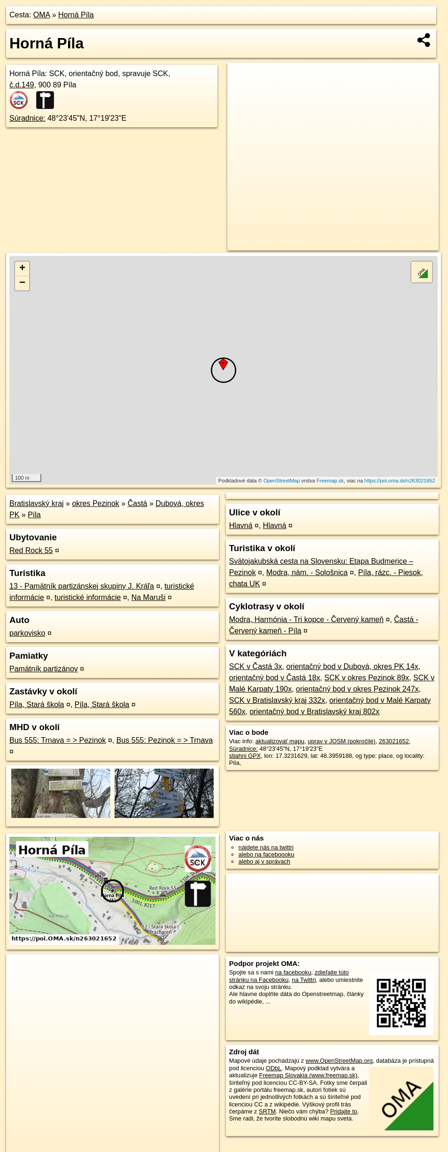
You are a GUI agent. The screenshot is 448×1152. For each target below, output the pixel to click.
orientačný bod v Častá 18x (274, 678)
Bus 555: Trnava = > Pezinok (57, 740)
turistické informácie (87, 597)
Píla (34, 515)
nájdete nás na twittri (266, 847)
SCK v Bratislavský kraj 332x (277, 700)
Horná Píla (76, 15)
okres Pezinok (95, 503)
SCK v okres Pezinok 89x (366, 678)
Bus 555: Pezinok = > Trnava (164, 740)
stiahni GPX (245, 755)
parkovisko (27, 633)
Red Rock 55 (31, 550)
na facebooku (293, 972)
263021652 (394, 741)
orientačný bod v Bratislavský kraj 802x (314, 712)
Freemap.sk (330, 480)
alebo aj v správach (264, 861)
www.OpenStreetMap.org (339, 1060)
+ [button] (22, 269)
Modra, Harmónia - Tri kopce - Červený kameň (306, 619)
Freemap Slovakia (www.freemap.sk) (308, 1075)
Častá (137, 503)
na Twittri (304, 979)
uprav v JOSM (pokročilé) (341, 741)
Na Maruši (148, 597)
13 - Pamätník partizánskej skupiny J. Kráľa (81, 586)
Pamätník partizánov (43, 669)
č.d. (21, 85)
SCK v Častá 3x (255, 666)
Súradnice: (27, 118)
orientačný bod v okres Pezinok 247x (357, 689)
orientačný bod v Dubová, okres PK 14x (352, 666)
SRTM (267, 1111)
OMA (41, 15)
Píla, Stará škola (36, 704)
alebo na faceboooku (266, 854)
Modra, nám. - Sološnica (307, 572)
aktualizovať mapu (279, 741)
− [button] (22, 283)
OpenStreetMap (281, 480)
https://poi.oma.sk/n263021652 (399, 480)
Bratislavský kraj (36, 503)
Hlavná (241, 525)
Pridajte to (343, 1111)
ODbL (273, 1068)
